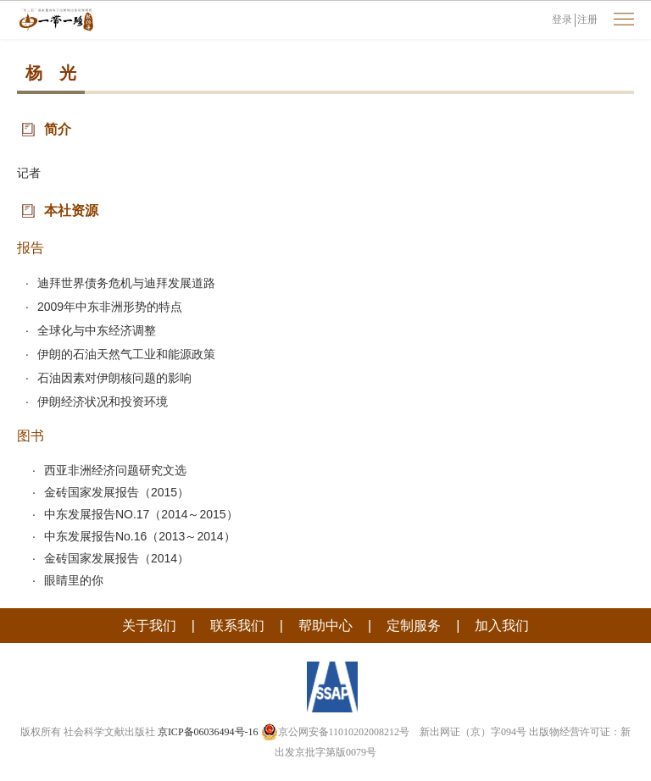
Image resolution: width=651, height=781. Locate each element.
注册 (587, 19)
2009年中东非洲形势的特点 (109, 306)
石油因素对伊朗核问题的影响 (114, 378)
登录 (562, 19)
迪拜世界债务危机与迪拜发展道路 (126, 283)
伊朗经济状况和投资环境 (102, 401)
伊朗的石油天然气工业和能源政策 (126, 354)
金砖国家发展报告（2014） (116, 558)
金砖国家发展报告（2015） (116, 492)
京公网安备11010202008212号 (335, 731)
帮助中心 (325, 625)
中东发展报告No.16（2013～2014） (140, 536)
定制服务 (414, 625)
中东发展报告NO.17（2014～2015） (141, 514)
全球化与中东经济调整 (96, 330)
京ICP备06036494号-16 (208, 732)
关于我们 (149, 625)
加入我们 (502, 625)
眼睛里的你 (73, 580)
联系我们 (237, 625)
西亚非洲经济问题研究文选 (115, 470)
